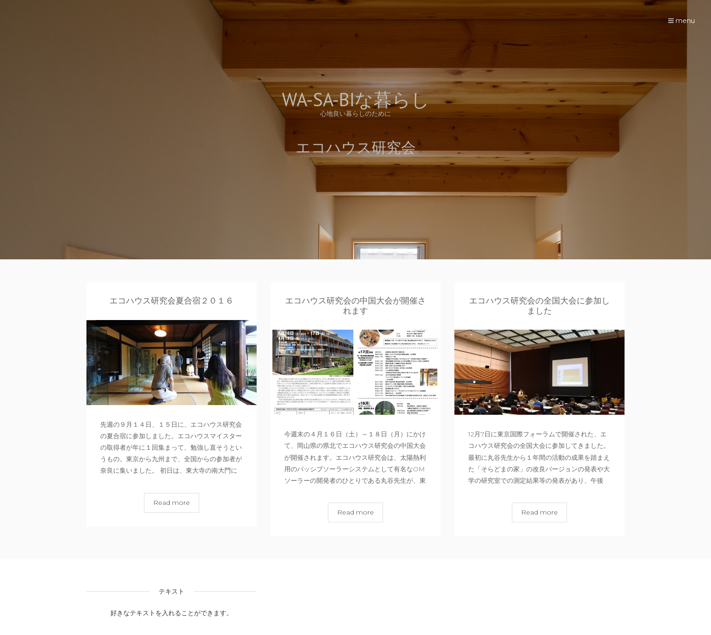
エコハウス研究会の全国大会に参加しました (539, 306)
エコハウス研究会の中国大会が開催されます (355, 306)
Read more (171, 502)
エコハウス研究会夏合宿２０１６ (171, 301)
